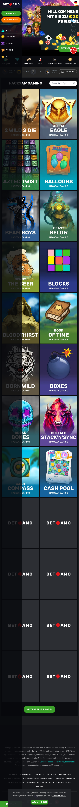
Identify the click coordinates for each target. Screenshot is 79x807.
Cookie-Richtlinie (63, 783)
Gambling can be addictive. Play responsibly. (57, 762)
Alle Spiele (8, 30)
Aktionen (7, 50)
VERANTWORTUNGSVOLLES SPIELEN (40, 783)
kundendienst (26, 775)
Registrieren (11, 20)
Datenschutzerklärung (65, 779)
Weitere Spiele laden (40, 709)
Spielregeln (51, 775)
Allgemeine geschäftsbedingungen (37, 779)
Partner (39, 786)
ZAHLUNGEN (39, 775)
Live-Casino (10, 37)
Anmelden (11, 13)
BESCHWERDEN (65, 775)
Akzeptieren (39, 802)
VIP (4, 56)
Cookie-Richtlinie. (59, 795)
